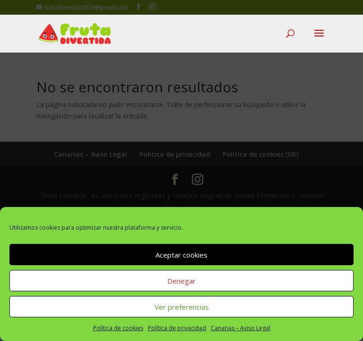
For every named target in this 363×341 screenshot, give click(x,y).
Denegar (181, 281)
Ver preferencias (182, 307)
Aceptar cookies (181, 255)
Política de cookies (118, 328)
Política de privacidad (177, 328)
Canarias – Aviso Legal (240, 328)
